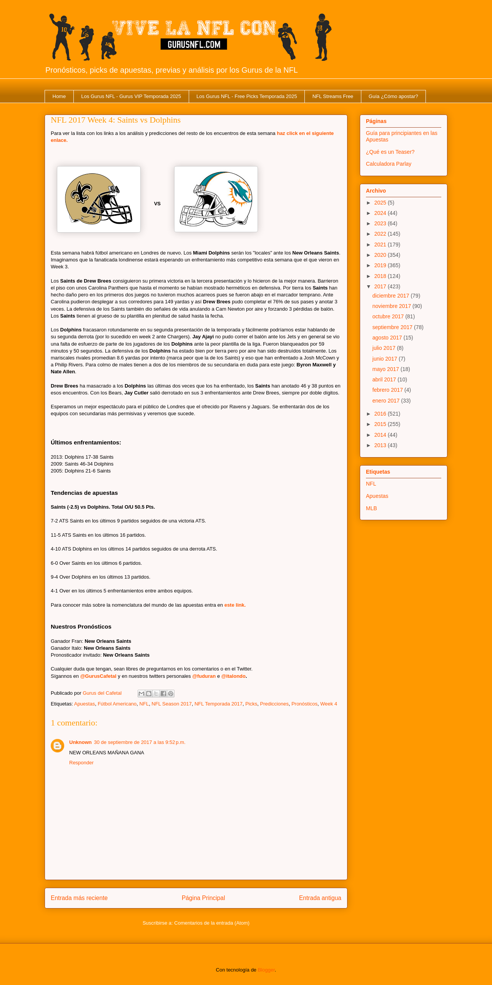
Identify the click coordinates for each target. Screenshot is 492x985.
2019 (381, 265)
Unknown (80, 742)
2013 (381, 445)
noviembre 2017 (392, 306)
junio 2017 (385, 359)
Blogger (266, 970)
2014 (381, 435)
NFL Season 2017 (171, 704)
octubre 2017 (389, 316)
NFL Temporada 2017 (218, 704)
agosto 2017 (388, 337)
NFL (144, 704)
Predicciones (274, 704)
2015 (381, 424)
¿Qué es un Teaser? (390, 152)
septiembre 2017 (393, 327)
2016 (381, 414)
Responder (81, 762)
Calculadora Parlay (388, 164)
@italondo (233, 676)
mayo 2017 (386, 369)
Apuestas (84, 704)
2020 (381, 255)
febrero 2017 (388, 390)
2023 (381, 223)
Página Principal (203, 898)
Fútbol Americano (117, 704)
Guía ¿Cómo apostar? (393, 96)
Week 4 (328, 704)
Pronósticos (304, 704)
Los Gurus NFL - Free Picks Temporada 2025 (246, 96)
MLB (371, 508)
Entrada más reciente (79, 898)
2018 (381, 276)
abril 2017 (384, 379)
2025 (381, 203)
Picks (251, 704)
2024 (381, 213)
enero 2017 (386, 401)
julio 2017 (384, 348)
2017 (381, 286)
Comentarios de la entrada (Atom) (211, 923)
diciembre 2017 (391, 296)
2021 (381, 244)
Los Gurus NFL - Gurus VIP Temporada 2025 (131, 96)
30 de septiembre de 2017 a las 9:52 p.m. (140, 742)
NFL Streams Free (332, 96)
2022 (381, 234)
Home (59, 96)
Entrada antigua (320, 898)
